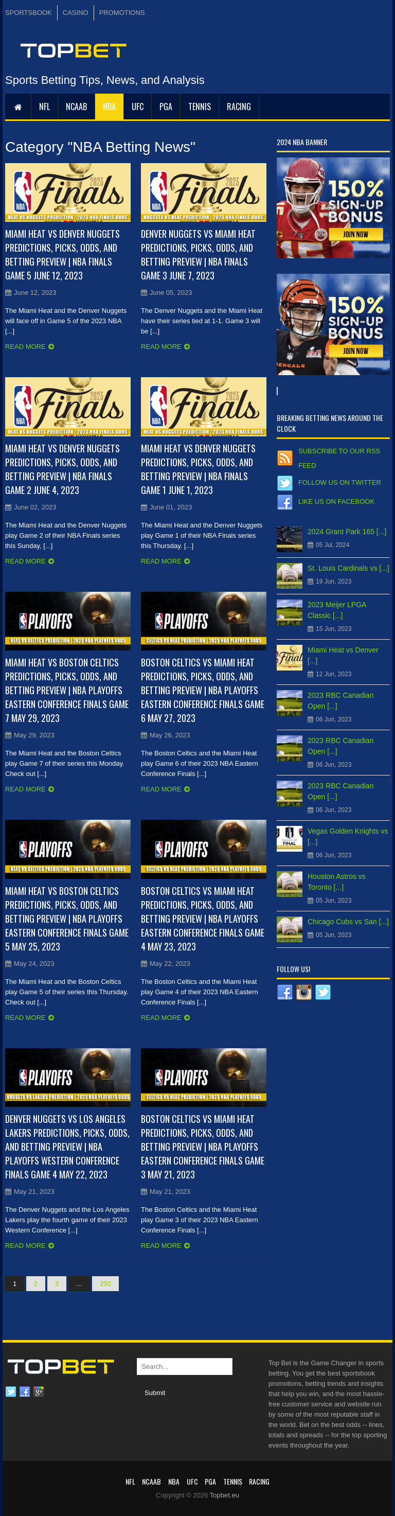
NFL (44, 106)
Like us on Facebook (336, 501)
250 (105, 1284)
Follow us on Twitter (339, 482)
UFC (137, 106)
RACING (239, 106)
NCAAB (76, 106)
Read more (25, 346)
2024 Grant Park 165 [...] (347, 531)
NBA (109, 106)
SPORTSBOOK (28, 12)
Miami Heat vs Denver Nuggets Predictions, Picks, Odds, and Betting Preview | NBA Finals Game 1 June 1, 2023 (198, 469)
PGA (165, 106)
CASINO (75, 12)
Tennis (199, 106)
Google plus (38, 1392)
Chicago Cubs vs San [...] (348, 922)
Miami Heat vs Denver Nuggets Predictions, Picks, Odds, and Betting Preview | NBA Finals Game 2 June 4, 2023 (62, 469)
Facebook (24, 1392)
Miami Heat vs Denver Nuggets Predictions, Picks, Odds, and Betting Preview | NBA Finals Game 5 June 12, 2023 (62, 254)
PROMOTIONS (122, 12)
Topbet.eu (224, 1495)
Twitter (10, 1392)
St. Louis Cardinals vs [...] (348, 568)
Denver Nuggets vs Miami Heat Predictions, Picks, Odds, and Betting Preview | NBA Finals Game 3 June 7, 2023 (198, 254)
